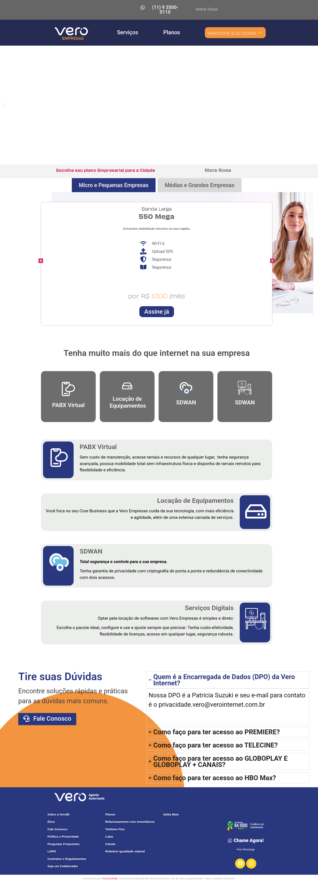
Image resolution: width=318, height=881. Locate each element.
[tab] (114, 181)
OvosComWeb (110, 874)
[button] (4, 100)
